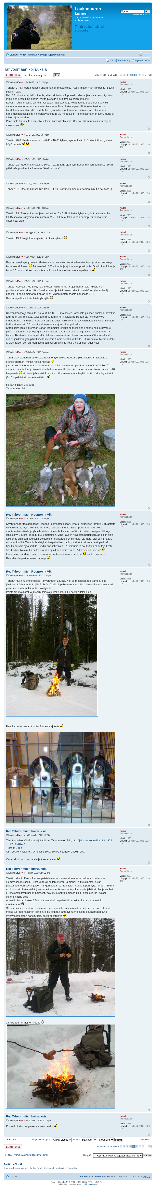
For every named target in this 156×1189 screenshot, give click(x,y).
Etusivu (14, 54)
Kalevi (20, 82)
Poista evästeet (102, 1176)
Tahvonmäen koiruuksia (25, 69)
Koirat (23, 54)
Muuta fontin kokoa (147, 54)
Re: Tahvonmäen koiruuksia (26, 831)
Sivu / (112, 75)
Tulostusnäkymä (141, 54)
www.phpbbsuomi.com (87, 1184)
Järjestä (85, 1139)
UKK (111, 60)
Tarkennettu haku (141, 14)
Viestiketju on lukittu (13, 75)
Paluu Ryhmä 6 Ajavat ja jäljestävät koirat (27, 1155)
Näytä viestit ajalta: (52, 1139)
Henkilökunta (86, 1176)
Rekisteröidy (124, 60)
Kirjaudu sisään (142, 60)
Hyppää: (87, 1155)
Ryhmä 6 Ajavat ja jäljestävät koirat (46, 54)
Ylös (149, 128)
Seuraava (145, 1139)
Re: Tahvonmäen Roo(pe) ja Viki (29, 514)
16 (150, 75)
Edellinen (11, 1139)
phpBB (65, 1182)
